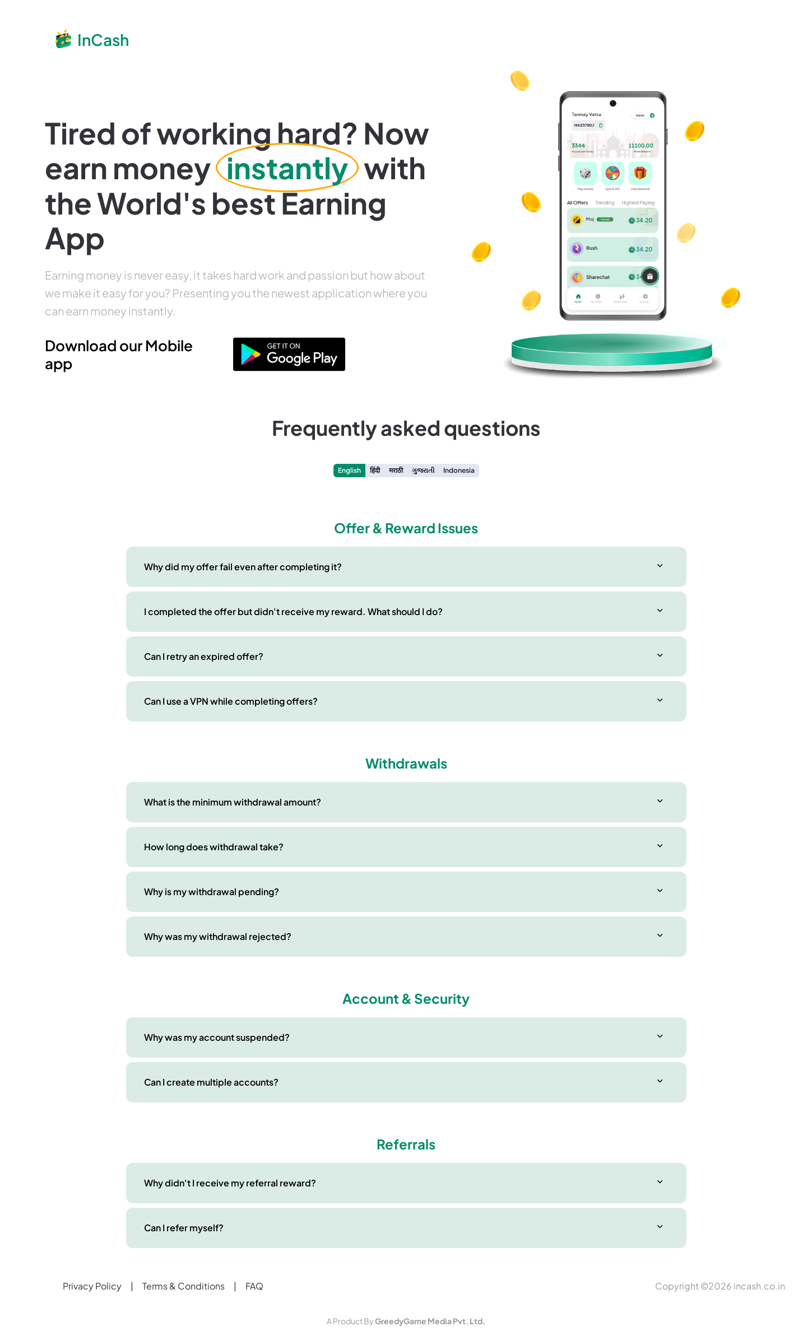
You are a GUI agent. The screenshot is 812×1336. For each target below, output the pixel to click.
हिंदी (375, 470)
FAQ (254, 1286)
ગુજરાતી (423, 470)
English (349, 470)
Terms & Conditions (183, 1286)
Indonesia (459, 470)
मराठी (396, 470)
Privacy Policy (92, 1286)
